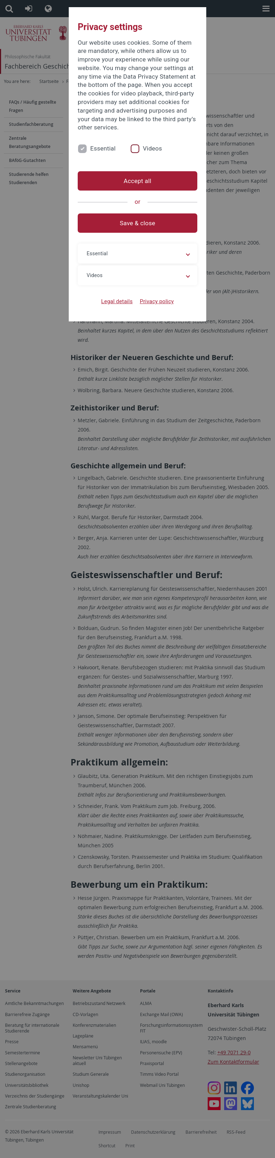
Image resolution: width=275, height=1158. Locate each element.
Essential (103, 148)
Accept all (137, 180)
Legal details (117, 301)
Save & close (137, 223)
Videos (152, 148)
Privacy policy (157, 301)
